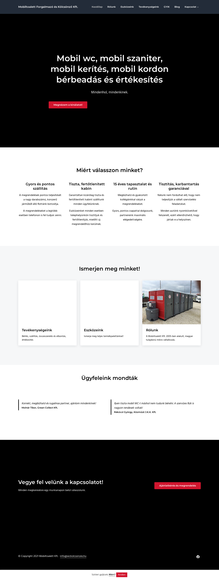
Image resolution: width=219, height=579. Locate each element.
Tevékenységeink (37, 331)
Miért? (112, 575)
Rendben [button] (121, 574)
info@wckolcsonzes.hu (73, 556)
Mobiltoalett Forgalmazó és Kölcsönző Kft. (48, 7)
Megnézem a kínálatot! (68, 105)
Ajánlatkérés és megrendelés (177, 485)
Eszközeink (94, 331)
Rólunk (152, 331)
